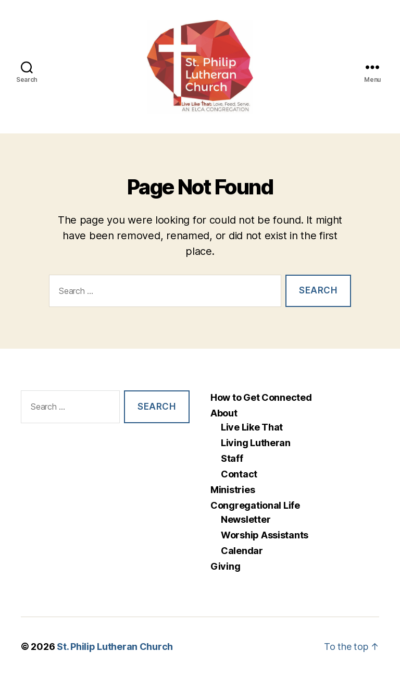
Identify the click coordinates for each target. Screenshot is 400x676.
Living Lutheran (256, 442)
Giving (225, 566)
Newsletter (245, 519)
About (224, 413)
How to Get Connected (261, 397)
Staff (232, 458)
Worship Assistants (264, 535)
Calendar (242, 550)
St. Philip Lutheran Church (115, 646)
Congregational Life (255, 505)
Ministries (232, 489)
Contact (239, 474)
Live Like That (252, 427)
